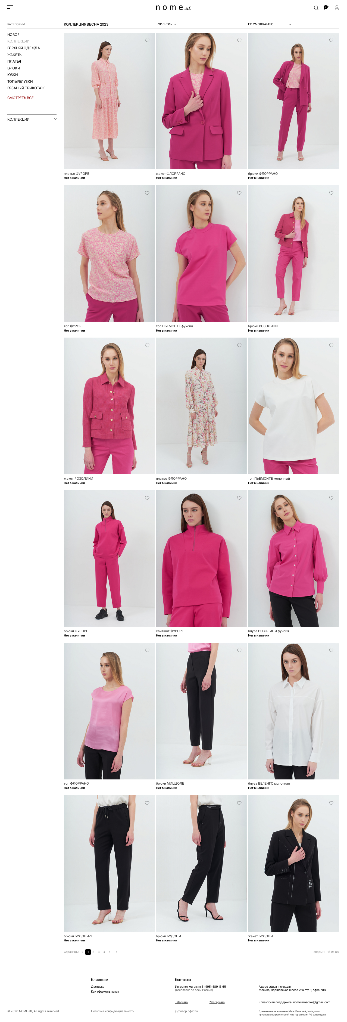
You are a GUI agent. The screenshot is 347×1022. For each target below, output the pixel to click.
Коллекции (18, 41)
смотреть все (20, 98)
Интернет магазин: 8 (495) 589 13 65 (200, 988)
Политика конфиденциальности (112, 1011)
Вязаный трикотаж (26, 88)
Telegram (181, 1002)
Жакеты (14, 55)
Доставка (97, 987)
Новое (13, 35)
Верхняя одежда (23, 48)
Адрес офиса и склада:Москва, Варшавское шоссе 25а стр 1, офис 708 (292, 988)
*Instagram (217, 1002)
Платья (14, 61)
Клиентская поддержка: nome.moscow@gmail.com (294, 1002)
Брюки (13, 68)
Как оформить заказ (105, 991)
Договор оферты (186, 1011)
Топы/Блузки (20, 81)
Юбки (12, 75)
